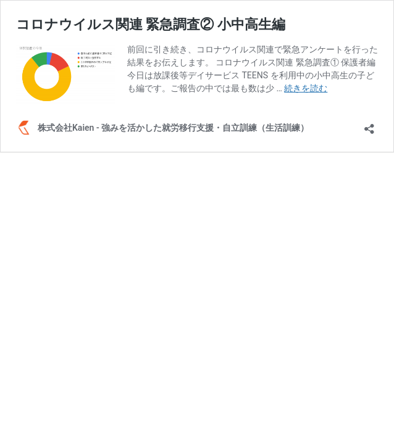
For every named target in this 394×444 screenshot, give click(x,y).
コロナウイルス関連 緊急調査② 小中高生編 (150, 24)
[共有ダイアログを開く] (369, 124)
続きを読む (305, 88)
